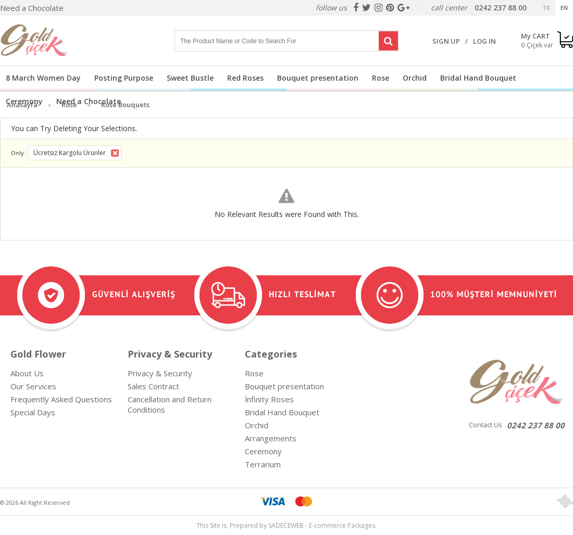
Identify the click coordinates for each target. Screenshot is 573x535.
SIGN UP (446, 41)
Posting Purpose (123, 78)
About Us (27, 373)
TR (546, 7)
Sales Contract (153, 386)
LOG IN (484, 41)
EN (564, 7)
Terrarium (263, 464)
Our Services (33, 386)
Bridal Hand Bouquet (478, 78)
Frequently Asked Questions (61, 399)
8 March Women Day (43, 78)
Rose (380, 78)
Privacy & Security (160, 373)
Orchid (415, 78)
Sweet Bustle (190, 78)
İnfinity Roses (269, 399)
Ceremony (24, 101)
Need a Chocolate (32, 8)
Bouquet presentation (317, 78)
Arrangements (270, 438)
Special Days (32, 412)
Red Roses (245, 78)
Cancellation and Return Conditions (169, 404)
